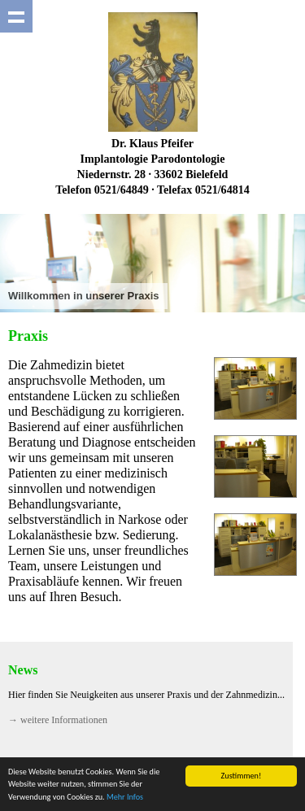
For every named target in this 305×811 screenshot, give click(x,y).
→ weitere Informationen (57, 720)
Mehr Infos (125, 796)
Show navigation (16, 16)
